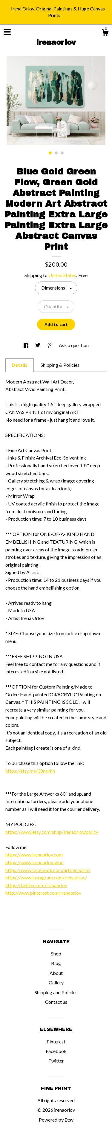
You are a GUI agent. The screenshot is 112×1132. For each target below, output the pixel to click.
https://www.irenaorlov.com (34, 854)
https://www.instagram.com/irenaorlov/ (46, 877)
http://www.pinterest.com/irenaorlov (43, 893)
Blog (56, 963)
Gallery (56, 982)
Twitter (56, 1060)
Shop (56, 953)
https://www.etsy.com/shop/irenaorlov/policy (51, 832)
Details (19, 365)
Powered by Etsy (56, 1119)
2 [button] (56, 152)
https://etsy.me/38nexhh (30, 771)
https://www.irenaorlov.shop (34, 862)
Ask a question (74, 345)
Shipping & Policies (60, 365)
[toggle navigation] (7, 32)
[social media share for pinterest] (50, 345)
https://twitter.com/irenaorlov (36, 885)
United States (62, 275)
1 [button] (50, 152)
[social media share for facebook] (26, 345)
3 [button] (62, 152)
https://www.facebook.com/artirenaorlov (47, 870)
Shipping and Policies (56, 992)
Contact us (56, 1002)
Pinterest (56, 1041)
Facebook (56, 1051)
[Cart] (105, 33)
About (56, 973)
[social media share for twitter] (38, 345)
